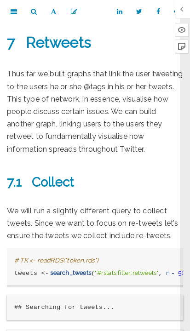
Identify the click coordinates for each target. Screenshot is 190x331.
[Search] (34, 11)
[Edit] (74, 11)
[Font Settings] (53, 11)
